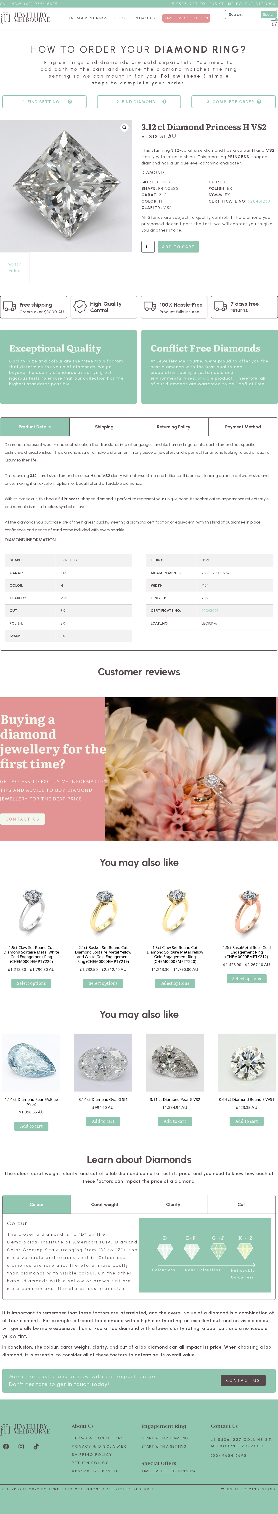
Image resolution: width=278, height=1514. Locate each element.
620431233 (259, 201)
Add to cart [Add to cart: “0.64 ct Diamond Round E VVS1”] (246, 1121)
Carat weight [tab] (105, 1204)
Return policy (90, 1463)
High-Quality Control (106, 306)
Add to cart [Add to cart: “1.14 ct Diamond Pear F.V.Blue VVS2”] (31, 1126)
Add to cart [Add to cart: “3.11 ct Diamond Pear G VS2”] (175, 1121)
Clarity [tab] (173, 1204)
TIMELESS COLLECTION (186, 18)
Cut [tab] (241, 1204)
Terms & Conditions (98, 1438)
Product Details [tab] (35, 427)
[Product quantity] (148, 247)
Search (269, 14)
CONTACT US (142, 18)
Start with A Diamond (164, 1438)
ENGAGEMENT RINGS (89, 18)
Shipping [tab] (104, 427)
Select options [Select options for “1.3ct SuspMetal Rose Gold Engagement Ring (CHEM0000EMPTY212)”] (246, 978)
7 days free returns (244, 306)
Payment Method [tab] (243, 427)
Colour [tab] (36, 1204)
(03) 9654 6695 (229, 1455)
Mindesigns (262, 1489)
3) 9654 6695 (43, 3)
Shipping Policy (92, 1454)
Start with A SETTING (164, 1446)
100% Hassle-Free (181, 304)
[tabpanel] (139, 543)
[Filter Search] (251, 14)
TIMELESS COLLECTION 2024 (168, 1471)
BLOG (119, 18)
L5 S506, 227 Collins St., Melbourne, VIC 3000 (223, 3)
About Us (83, 1426)
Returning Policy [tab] (173, 427)
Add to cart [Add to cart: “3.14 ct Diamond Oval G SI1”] (103, 1121)
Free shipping (36, 304)
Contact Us (224, 1426)
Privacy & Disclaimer (99, 1446)
